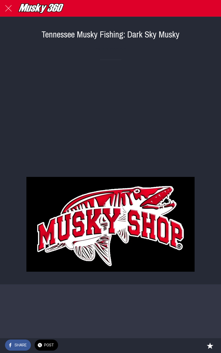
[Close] (8, 8)
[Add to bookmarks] (210, 345)
